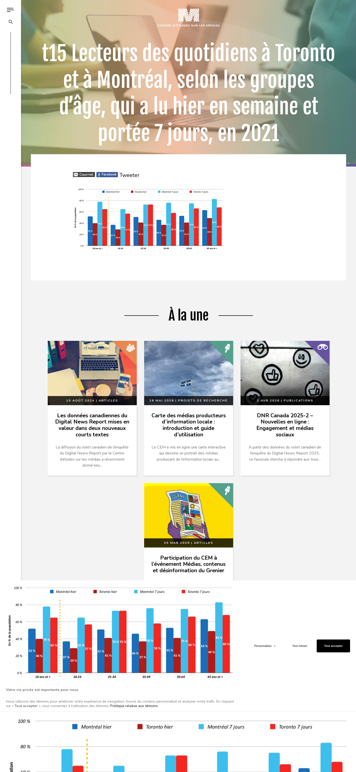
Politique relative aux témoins (134, 699)
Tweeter (129, 175)
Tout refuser (300, 640)
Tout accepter (333, 640)
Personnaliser (264, 640)
